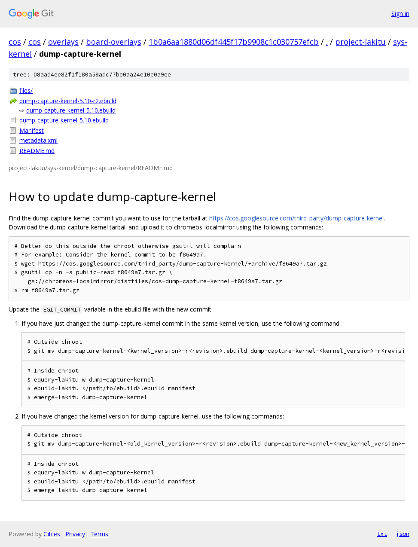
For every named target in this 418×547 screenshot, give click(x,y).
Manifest (31, 130)
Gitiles (51, 534)
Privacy (75, 534)
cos (15, 42)
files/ (26, 90)
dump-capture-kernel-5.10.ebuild (71, 110)
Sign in (400, 13)
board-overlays (113, 42)
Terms (99, 534)
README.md (37, 151)
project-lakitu (360, 42)
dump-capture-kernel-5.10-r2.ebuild (67, 101)
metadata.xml (38, 140)
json (402, 534)
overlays (63, 42)
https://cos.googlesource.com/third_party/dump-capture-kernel (296, 218)
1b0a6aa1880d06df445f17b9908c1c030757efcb (234, 42)
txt (382, 534)
